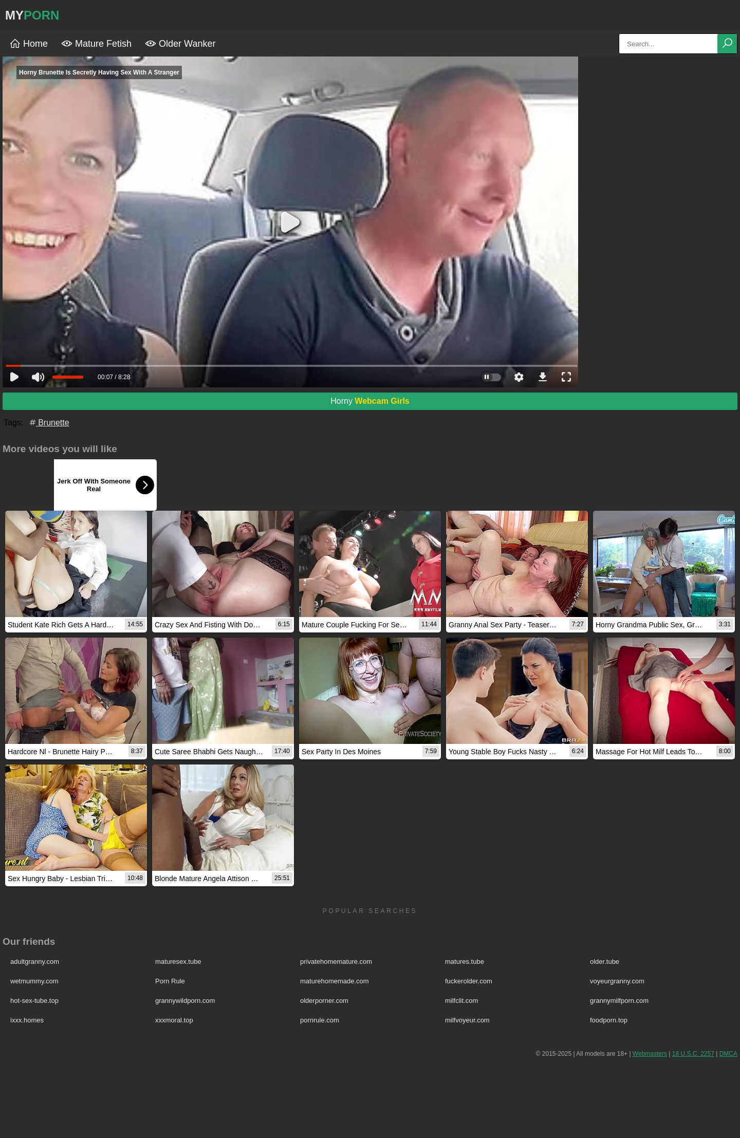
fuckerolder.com (468, 981)
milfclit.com (461, 1000)
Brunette (48, 422)
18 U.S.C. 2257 (693, 1053)
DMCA (728, 1053)
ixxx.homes (27, 1020)
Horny (370, 401)
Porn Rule (170, 981)
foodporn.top (608, 1020)
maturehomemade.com (334, 981)
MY (32, 15)
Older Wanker (180, 43)
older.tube (604, 961)
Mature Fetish (96, 43)
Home (28, 43)
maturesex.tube (178, 961)
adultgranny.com (34, 961)
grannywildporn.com (185, 1000)
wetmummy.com (34, 981)
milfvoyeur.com (467, 1020)
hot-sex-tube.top (34, 1000)
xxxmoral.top (174, 1020)
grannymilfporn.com (619, 1000)
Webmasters (650, 1053)
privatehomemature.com (336, 961)
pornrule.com (319, 1020)
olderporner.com (324, 1000)
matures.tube (464, 961)
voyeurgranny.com (617, 981)
